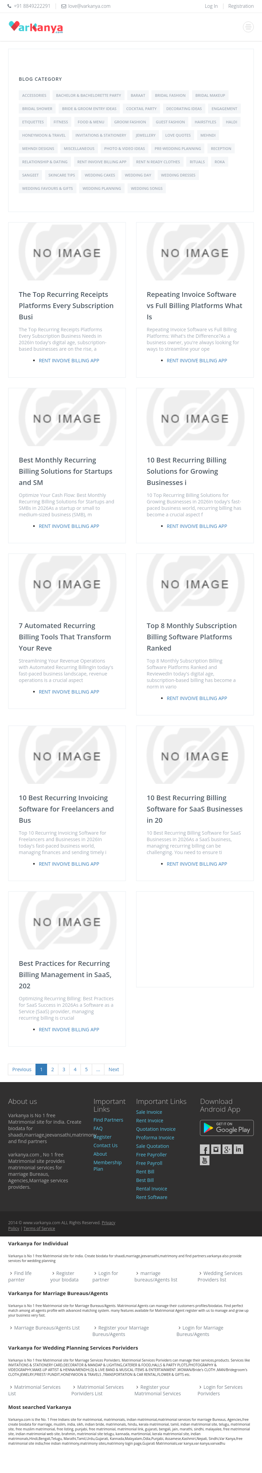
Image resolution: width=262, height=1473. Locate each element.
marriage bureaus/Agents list (155, 1276)
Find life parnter (20, 1276)
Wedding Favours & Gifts (47, 188)
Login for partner (105, 1276)
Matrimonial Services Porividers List (97, 1390)
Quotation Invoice (156, 1129)
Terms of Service (39, 1228)
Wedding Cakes (100, 175)
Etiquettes (33, 121)
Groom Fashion (130, 121)
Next (113, 1069)
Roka (220, 161)
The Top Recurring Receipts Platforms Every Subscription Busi (66, 305)
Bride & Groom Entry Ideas (89, 108)
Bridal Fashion (170, 95)
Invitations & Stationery (100, 135)
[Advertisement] (194, 939)
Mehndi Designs (38, 148)
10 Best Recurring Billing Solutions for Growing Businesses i (187, 471)
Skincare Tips (61, 175)
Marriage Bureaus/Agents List (47, 1327)
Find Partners (108, 1120)
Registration (241, 6)
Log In (211, 6)
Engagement (224, 108)
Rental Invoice (151, 1188)
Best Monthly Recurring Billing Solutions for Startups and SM (66, 471)
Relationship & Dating (45, 161)
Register (102, 1137)
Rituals (197, 161)
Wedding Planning (102, 188)
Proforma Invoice (155, 1137)
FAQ (98, 1128)
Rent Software (152, 1197)
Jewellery (146, 135)
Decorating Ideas (184, 108)
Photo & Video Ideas (124, 148)
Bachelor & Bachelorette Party (88, 95)
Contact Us (105, 1145)
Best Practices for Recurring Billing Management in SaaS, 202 (65, 974)
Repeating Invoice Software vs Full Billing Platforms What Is (194, 305)
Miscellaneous (79, 148)
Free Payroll (149, 1163)
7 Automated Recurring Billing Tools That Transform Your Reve (65, 637)
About (100, 1154)
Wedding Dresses (178, 175)
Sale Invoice (149, 1112)
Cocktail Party (141, 108)
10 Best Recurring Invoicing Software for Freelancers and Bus (66, 809)
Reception (221, 148)
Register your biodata (64, 1276)
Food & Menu (91, 121)
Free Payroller (151, 1154)
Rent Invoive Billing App (102, 161)
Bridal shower (37, 108)
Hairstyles (205, 121)
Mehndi (208, 135)
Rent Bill (145, 1171)
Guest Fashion (170, 121)
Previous (21, 1069)
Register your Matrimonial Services (157, 1390)
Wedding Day (138, 175)
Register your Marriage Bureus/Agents (120, 1330)
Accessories (34, 95)
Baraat (138, 95)
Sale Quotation (152, 1146)
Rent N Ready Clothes (158, 161)
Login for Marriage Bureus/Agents (199, 1330)
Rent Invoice (149, 1120)
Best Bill (145, 1180)
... (98, 1069)
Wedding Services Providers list (220, 1276)
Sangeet (30, 175)
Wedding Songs (147, 188)
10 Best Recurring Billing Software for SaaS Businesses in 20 (195, 809)
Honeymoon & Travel (44, 135)
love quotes (178, 135)
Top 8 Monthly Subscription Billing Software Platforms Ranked (192, 637)
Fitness (61, 121)
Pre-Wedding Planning (178, 148)
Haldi (231, 121)
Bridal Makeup (210, 95)
